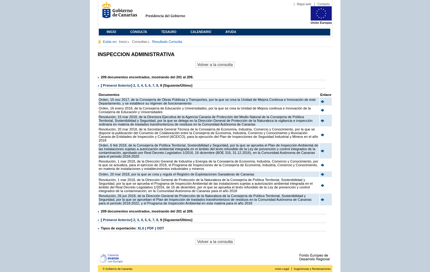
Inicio (111, 32)
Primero (109, 85)
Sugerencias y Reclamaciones (312, 268)
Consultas (139, 41)
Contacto (323, 4)
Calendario (201, 32)
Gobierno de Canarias (117, 12)
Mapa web (304, 4)
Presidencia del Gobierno (171, 12)
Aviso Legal (282, 268)
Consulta (138, 32)
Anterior (124, 85)
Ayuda (230, 32)
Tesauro (168, 32)
